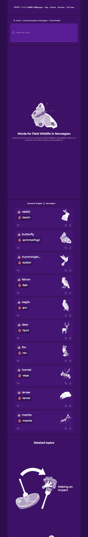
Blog (46, 7)
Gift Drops (70, 7)
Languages (38, 7)
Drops (30, 7)
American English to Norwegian (35, 20)
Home (18, 20)
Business (61, 7)
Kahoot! (53, 7)
